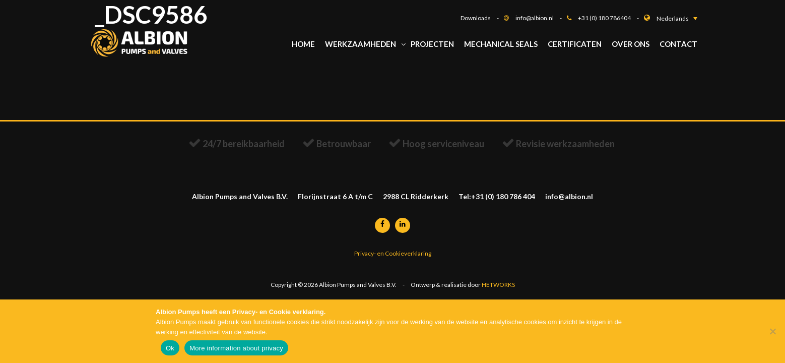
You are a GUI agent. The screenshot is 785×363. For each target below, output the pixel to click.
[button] (676, 18)
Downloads (482, 18)
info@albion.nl (541, 18)
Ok (170, 348)
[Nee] (772, 331)
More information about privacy (236, 348)
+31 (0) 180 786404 (611, 18)
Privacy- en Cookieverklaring (392, 257)
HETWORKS (498, 290)
